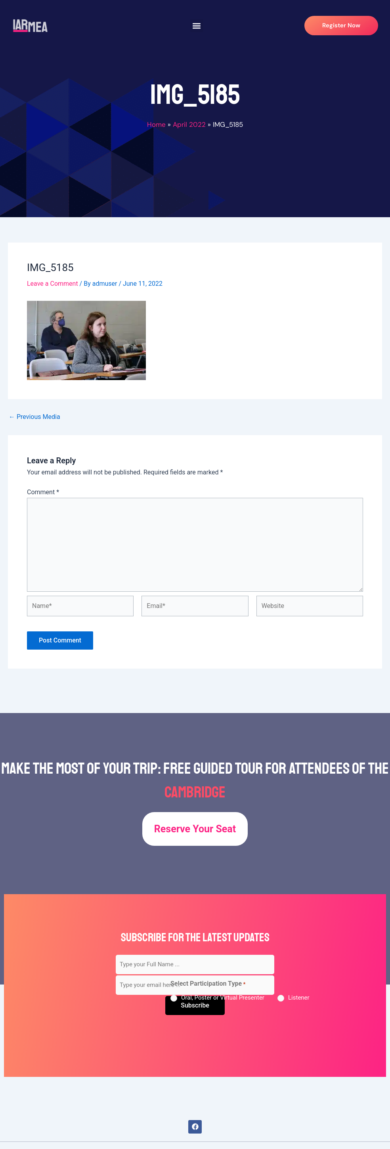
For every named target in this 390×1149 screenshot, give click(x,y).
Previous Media (34, 417)
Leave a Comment (52, 283)
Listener (299, 997)
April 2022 (189, 124)
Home (156, 124)
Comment (43, 492)
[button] (196, 25)
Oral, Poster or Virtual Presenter (222, 997)
